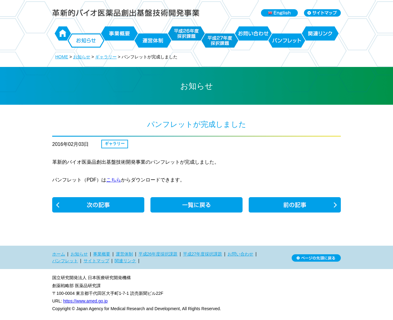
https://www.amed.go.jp (85, 301)
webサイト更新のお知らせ (295, 205)
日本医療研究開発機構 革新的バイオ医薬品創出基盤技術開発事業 (126, 13)
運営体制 (152, 40)
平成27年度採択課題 (219, 40)
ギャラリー (106, 56)
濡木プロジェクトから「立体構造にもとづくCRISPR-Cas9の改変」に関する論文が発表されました (98, 205)
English (279, 13)
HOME (61, 56)
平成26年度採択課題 (186, 33)
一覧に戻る (196, 205)
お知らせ (86, 40)
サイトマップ (96, 260)
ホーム (63, 33)
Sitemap (322, 13)
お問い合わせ (253, 33)
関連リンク (320, 33)
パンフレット (286, 40)
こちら (113, 179)
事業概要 (119, 33)
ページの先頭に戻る (316, 258)
